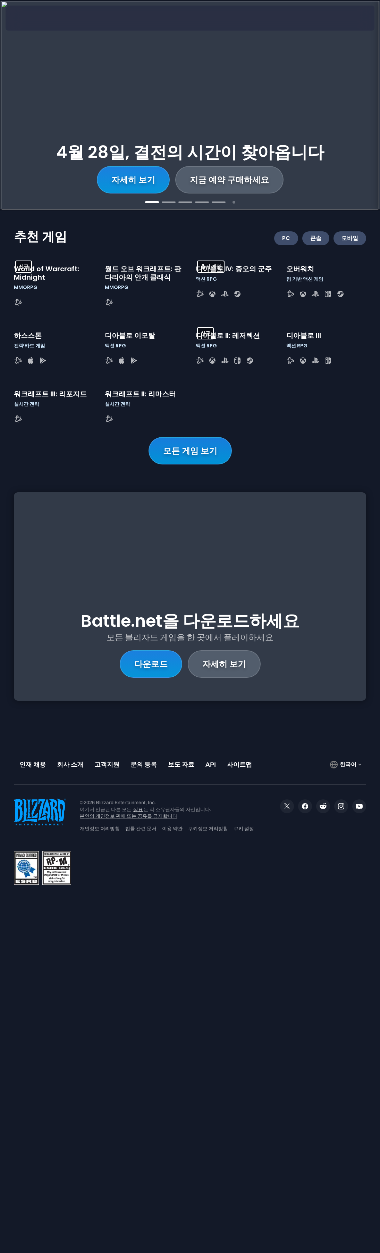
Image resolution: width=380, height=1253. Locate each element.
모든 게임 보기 (190, 770)
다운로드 (151, 937)
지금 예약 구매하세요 (229, 180)
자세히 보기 (133, 180)
